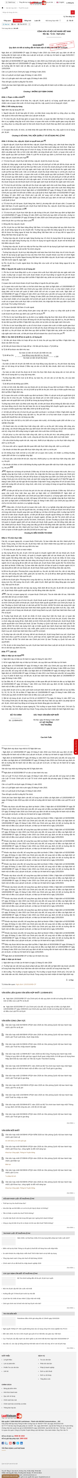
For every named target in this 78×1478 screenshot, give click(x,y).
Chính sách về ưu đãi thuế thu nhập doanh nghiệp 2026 (22, 1263)
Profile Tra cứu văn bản (11, 1367)
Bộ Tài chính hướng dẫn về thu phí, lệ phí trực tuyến (35, 1278)
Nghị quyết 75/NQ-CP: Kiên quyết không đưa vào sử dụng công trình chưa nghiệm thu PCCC (35, 1329)
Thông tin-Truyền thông (27, 1152)
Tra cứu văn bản (45, 1360)
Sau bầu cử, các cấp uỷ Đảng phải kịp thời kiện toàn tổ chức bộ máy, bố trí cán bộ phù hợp (34, 1344)
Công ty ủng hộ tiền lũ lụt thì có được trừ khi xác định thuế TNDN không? (28, 1223)
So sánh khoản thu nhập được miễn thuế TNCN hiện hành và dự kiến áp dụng (30, 1253)
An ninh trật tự (10, 1141)
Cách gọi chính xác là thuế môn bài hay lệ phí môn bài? (22, 1303)
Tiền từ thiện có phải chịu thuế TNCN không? (18, 1213)
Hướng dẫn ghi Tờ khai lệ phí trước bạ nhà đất (19, 1293)
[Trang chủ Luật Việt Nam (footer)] (38, 1416)
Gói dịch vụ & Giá (47, 2)
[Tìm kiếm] (73, 12)
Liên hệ (6, 1371)
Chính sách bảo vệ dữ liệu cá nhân (15, 1404)
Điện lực (8, 1164)
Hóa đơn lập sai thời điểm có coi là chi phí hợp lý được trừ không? (25, 1208)
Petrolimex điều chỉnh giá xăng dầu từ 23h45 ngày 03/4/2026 (38, 1318)
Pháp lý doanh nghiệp (47, 1367)
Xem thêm (71, 1123)
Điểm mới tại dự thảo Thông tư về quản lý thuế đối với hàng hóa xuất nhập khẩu (30, 1248)
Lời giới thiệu (8, 1360)
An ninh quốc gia (20, 1141)
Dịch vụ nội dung (45, 1375)
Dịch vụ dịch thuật (46, 1371)
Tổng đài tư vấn (45, 1379)
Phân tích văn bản (46, 1363)
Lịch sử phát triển (9, 1363)
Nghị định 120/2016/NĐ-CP (26, 984)
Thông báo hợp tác (10, 1408)
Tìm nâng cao (69, 16)
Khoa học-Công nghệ (12, 1152)
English (60, 2)
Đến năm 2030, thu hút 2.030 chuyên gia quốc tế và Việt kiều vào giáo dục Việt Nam (32, 1334)
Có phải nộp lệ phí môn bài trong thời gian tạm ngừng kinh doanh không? (28, 1218)
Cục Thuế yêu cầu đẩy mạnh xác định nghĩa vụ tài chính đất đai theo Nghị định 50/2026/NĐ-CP (36, 1339)
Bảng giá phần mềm (10, 1388)
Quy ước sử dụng (9, 1396)
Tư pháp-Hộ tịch (10, 1176)
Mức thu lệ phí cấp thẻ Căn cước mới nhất (17, 1288)
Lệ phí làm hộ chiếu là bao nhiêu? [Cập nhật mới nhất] (21, 1298)
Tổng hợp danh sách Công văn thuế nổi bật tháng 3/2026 (22, 1258)
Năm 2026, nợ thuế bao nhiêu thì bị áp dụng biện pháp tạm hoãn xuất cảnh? (43, 1238)
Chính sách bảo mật (10, 1400)
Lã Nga (70, 980)
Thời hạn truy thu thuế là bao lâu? (14, 1203)
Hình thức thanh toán (10, 1392)
